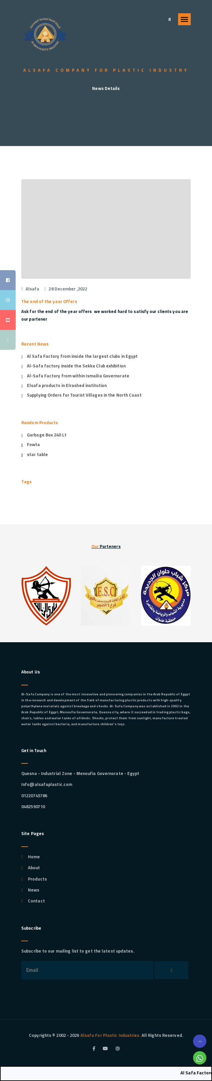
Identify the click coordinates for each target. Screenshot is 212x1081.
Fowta (33, 444)
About (34, 868)
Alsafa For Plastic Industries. (110, 1035)
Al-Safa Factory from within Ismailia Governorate (78, 376)
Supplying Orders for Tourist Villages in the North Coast (84, 395)
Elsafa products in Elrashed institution (67, 385)
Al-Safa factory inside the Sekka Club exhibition (76, 366)
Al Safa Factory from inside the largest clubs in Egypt (82, 356)
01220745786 (34, 796)
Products (37, 879)
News (33, 890)
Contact (36, 901)
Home (34, 857)
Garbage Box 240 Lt (46, 435)
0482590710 (33, 807)
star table (37, 454)
